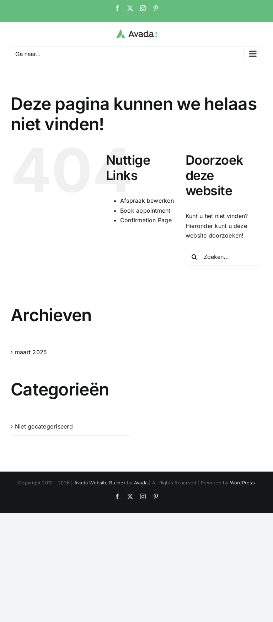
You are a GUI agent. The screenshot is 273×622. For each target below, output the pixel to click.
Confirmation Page (146, 220)
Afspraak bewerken (147, 200)
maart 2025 (31, 352)
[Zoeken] (194, 257)
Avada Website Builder (99, 482)
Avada (141, 482)
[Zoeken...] (224, 257)
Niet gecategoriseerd (44, 426)
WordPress (242, 482)
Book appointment (145, 210)
